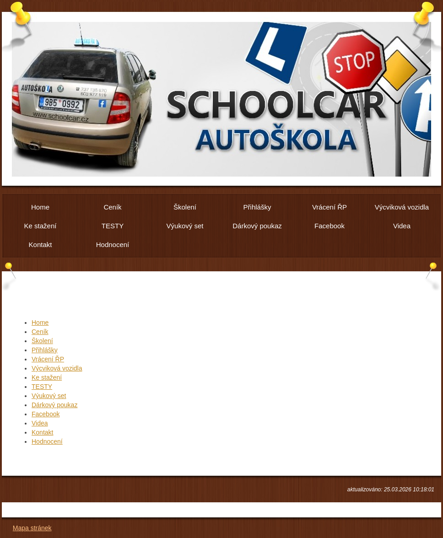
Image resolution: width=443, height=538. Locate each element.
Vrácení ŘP (48, 359)
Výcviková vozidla (57, 368)
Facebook (45, 414)
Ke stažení (47, 377)
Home (40, 322)
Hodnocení (47, 441)
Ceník (40, 331)
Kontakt (42, 432)
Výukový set (49, 395)
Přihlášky (45, 350)
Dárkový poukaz (54, 405)
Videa (40, 423)
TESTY (42, 386)
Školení (42, 340)
